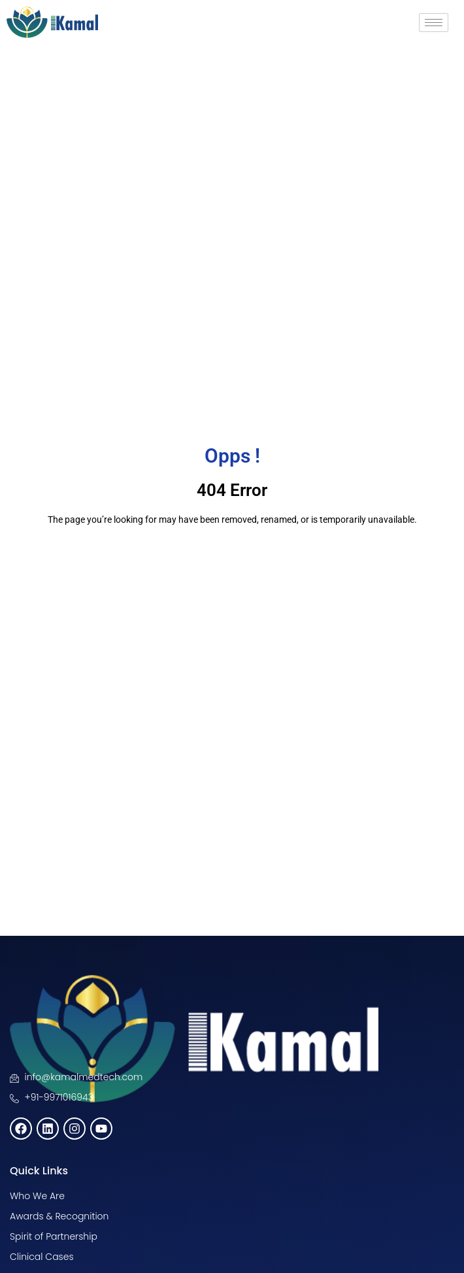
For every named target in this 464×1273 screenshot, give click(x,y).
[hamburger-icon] (433, 22)
